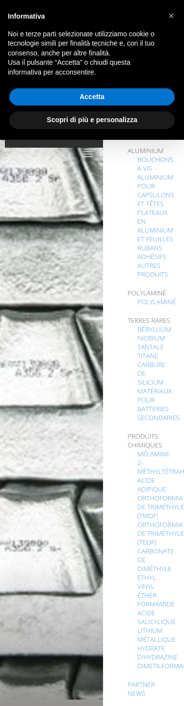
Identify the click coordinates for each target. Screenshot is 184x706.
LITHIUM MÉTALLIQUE (156, 635)
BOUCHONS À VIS (155, 164)
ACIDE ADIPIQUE (151, 485)
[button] (171, 16)
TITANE (147, 355)
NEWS (136, 693)
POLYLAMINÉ (156, 301)
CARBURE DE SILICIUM (151, 373)
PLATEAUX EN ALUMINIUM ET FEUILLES (155, 225)
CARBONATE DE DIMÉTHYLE (155, 560)
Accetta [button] (92, 97)
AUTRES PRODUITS (152, 270)
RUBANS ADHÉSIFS (151, 252)
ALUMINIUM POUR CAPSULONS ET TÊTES (155, 190)
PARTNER (141, 684)
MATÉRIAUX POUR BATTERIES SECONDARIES (158, 404)
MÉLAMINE (153, 453)
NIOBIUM (151, 338)
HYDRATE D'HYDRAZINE (157, 652)
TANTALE (150, 346)
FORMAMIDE (156, 604)
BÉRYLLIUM (154, 329)
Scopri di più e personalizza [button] (92, 120)
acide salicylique (156, 617)
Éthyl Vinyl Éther (147, 586)
